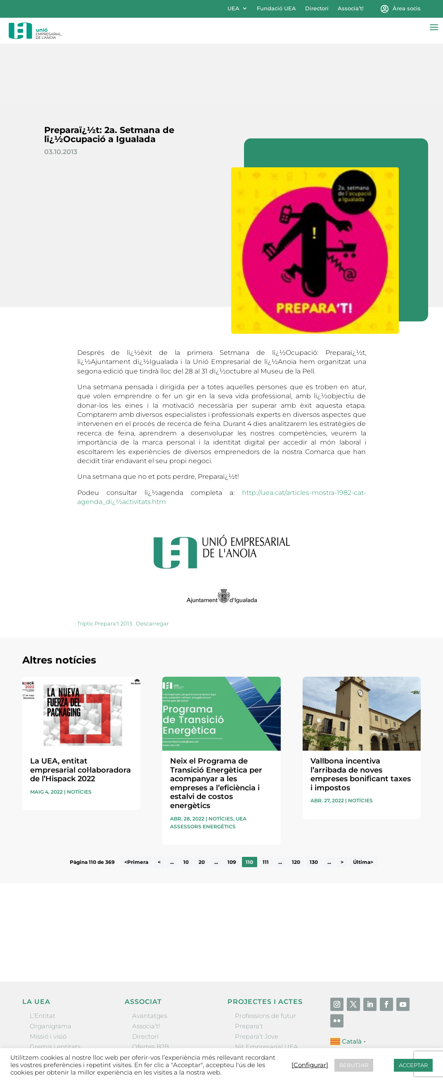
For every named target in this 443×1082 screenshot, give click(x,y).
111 (266, 802)
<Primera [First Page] (136, 802)
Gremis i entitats (55, 987)
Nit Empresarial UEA (266, 987)
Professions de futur (265, 956)
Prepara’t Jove (256, 977)
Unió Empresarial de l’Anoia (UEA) (73, 1047)
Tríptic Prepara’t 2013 (104, 564)
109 (231, 802)
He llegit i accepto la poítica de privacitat (324, 877)
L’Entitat (42, 956)
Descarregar (152, 564)
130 (314, 802)
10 (186, 802)
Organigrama (50, 966)
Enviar (401, 890)
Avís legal (236, 1047)
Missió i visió (48, 977)
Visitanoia (250, 1018)
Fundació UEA (276, 8)
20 (202, 802)
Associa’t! (350, 8)
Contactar (201, 1047)
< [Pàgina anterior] (159, 802)
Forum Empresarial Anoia (274, 997)
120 (296, 802)
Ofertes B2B (150, 987)
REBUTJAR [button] (353, 1065)
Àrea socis (407, 8)
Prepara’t (249, 966)
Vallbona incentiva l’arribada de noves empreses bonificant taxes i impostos (360, 714)
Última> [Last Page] (363, 802)
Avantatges (149, 956)
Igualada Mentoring (265, 1008)
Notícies (79, 732)
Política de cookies (353, 1047)
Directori (317, 8)
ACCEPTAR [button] (413, 1065)
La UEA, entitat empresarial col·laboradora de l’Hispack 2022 (80, 710)
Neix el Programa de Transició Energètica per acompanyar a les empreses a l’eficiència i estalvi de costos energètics (216, 723)
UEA (233, 8)
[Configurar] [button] (402, 1047)
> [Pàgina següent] (342, 802)
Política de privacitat (288, 1047)
